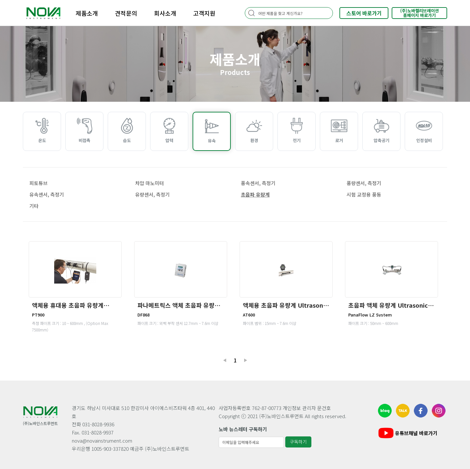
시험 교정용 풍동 (364, 194)
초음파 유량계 (255, 194)
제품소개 (87, 13)
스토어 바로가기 (364, 13)
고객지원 (204, 13)
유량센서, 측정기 (152, 194)
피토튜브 (38, 183)
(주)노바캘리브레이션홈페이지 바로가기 (419, 12)
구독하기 (298, 441)
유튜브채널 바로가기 (407, 433)
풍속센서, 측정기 (258, 183)
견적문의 (126, 13)
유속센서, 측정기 (46, 194)
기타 (34, 205)
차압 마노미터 (149, 183)
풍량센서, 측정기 (364, 183)
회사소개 (165, 13)
